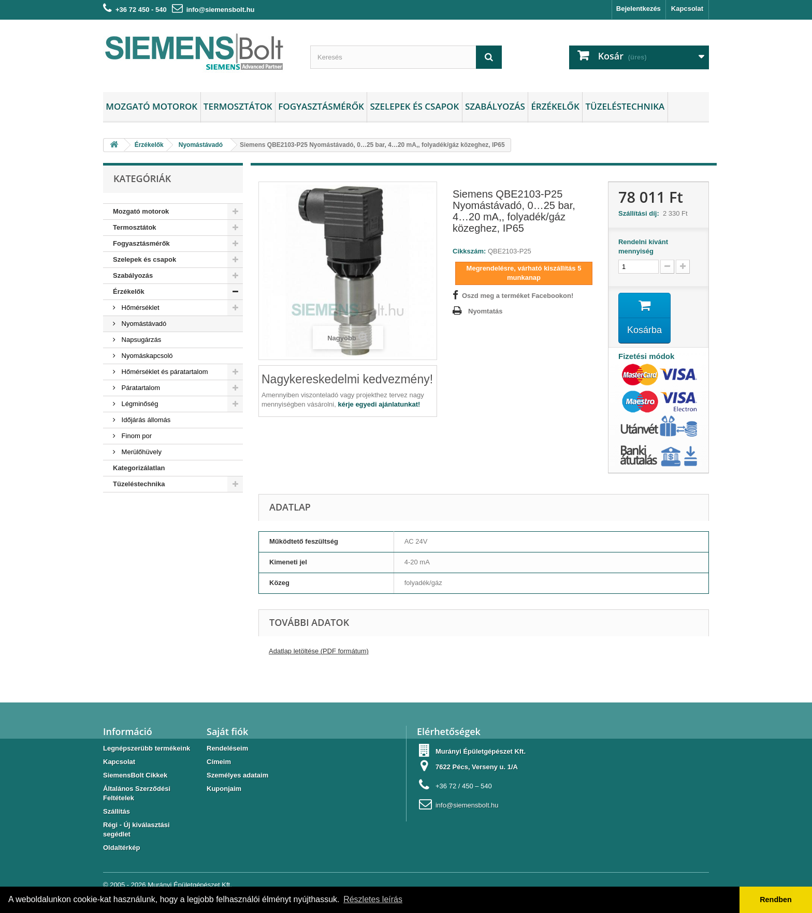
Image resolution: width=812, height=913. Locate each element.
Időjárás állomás (145, 420)
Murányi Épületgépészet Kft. (190, 885)
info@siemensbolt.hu (220, 9)
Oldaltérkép (121, 847)
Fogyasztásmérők (321, 106)
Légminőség (139, 404)
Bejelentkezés (638, 8)
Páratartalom (140, 388)
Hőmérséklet (140, 307)
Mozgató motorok (151, 106)
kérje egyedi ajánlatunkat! (379, 404)
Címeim (219, 762)
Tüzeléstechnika (624, 106)
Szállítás (116, 811)
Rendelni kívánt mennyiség (643, 246)
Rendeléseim (227, 748)
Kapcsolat (687, 8)
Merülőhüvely (141, 452)
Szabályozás (495, 106)
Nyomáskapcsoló (146, 356)
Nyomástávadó (143, 323)
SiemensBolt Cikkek (135, 775)
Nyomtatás (485, 311)
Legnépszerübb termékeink (146, 748)
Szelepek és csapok (414, 106)
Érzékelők (555, 106)
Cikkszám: (469, 251)
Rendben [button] (776, 899)
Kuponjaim (224, 788)
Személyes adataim (237, 775)
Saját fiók (227, 731)
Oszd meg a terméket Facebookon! (517, 296)
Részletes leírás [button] (372, 899)
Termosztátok (238, 106)
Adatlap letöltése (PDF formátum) (319, 651)
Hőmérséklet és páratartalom (164, 372)
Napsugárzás (140, 339)
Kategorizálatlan (139, 468)
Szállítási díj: (640, 213)
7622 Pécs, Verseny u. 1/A (477, 767)
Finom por (136, 436)
